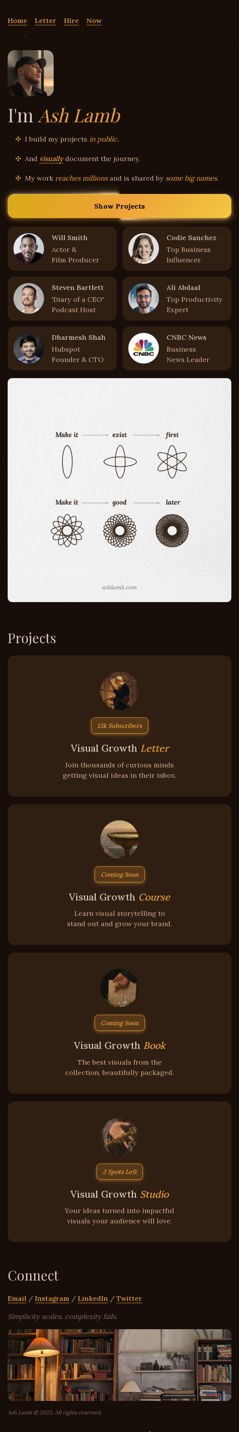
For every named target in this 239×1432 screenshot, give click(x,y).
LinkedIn (93, 1298)
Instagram (52, 1298)
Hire (71, 20)
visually (51, 158)
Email (17, 1298)
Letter (45, 20)
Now (94, 20)
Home (17, 20)
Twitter (129, 1298)
